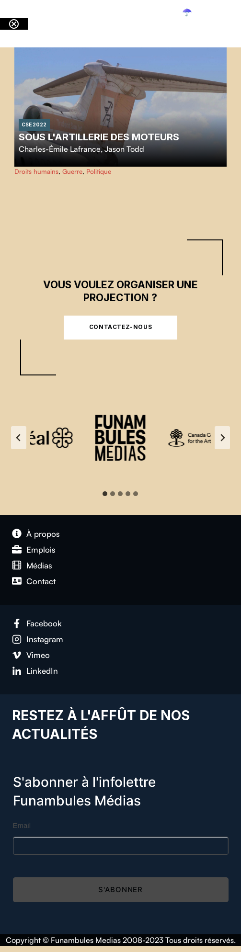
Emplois (41, 549)
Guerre (72, 171)
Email (22, 825)
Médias (39, 565)
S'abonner (120, 889)
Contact (41, 581)
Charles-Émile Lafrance (60, 149)
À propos (43, 534)
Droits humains (36, 171)
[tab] (105, 493)
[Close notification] (14, 24)
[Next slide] (222, 437)
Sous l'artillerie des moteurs (99, 137)
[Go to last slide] (18, 437)
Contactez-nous (120, 327)
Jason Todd (124, 149)
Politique (98, 171)
